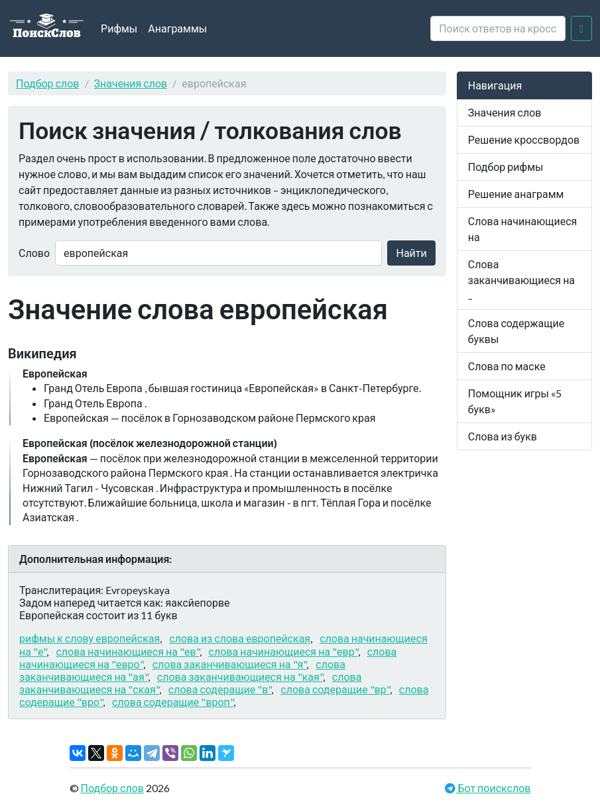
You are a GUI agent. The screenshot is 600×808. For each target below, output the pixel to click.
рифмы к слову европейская (89, 638)
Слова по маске (507, 366)
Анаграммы (177, 28)
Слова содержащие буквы (516, 331)
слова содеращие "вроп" (172, 701)
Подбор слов (48, 83)
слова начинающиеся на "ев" (127, 651)
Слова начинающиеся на (522, 229)
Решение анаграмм (516, 193)
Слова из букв (502, 436)
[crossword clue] (498, 28)
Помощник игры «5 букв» (515, 401)
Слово (34, 252)
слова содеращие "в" (219, 689)
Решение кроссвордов (523, 139)
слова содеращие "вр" (334, 689)
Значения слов (131, 83)
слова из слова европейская (239, 638)
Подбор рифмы (506, 166)
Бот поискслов (492, 788)
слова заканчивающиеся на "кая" (240, 676)
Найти (411, 252)
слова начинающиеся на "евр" (283, 651)
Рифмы (119, 28)
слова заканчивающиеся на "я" (229, 664)
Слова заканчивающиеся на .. (521, 280)
